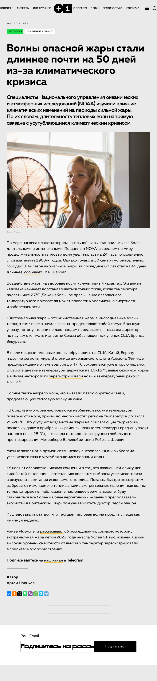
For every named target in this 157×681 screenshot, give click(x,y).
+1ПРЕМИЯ (80, 8)
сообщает (33, 272)
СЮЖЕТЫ (23, 8)
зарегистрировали (66, 376)
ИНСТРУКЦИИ (42, 8)
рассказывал (51, 531)
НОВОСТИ (6, 8)
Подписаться (115, 646)
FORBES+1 (133, 8)
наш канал (53, 560)
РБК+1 (95, 8)
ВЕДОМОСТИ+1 (113, 8)
